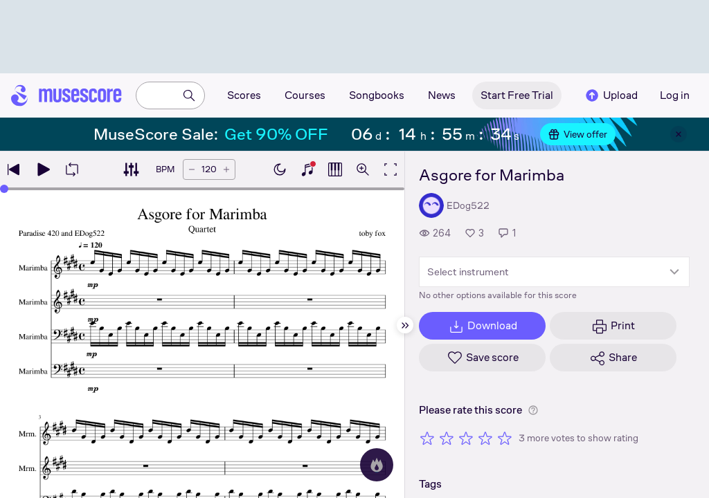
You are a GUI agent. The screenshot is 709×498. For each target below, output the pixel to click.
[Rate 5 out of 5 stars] (504, 438)
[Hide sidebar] (405, 325)
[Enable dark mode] (280, 169)
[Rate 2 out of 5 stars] (446, 438)
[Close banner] (678, 134)
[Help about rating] (533, 410)
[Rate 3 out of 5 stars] (466, 438)
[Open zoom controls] (363, 169)
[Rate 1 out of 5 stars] (427, 438)
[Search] (189, 95)
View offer (577, 134)
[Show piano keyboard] (307, 169)
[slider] (4, 189)
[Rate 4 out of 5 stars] (485, 438)
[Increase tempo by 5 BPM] (226, 169)
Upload (611, 95)
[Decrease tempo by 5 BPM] (192, 169)
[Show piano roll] (335, 169)
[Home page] (66, 95)
